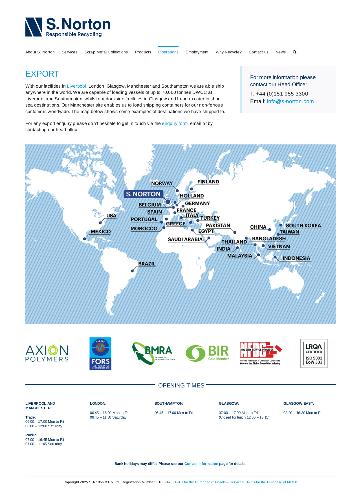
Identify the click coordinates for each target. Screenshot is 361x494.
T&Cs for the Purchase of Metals (272, 482)
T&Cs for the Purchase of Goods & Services (209, 482)
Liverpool (76, 86)
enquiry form (175, 123)
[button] (294, 51)
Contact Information (201, 463)
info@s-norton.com (290, 101)
